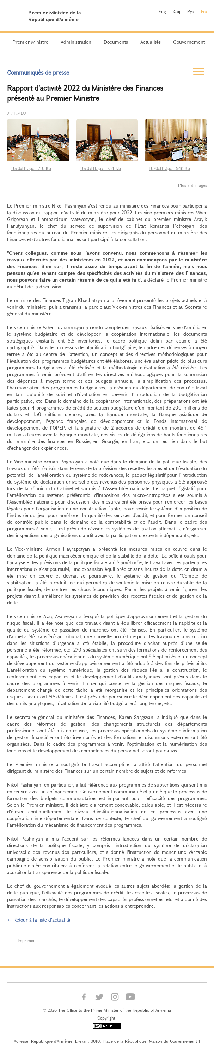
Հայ (176, 11)
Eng (162, 11)
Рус (190, 11)
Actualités (150, 41)
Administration (76, 41)
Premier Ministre (30, 41)
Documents (116, 41)
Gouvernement (189, 41)
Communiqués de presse (38, 72)
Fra (204, 11)
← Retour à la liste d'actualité (38, 919)
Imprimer (26, 940)
